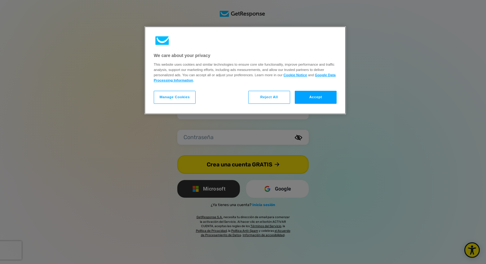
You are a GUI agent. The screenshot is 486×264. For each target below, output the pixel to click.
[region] (245, 70)
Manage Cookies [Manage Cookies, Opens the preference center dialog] (175, 97)
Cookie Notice (295, 75)
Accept (315, 97)
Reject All (269, 97)
